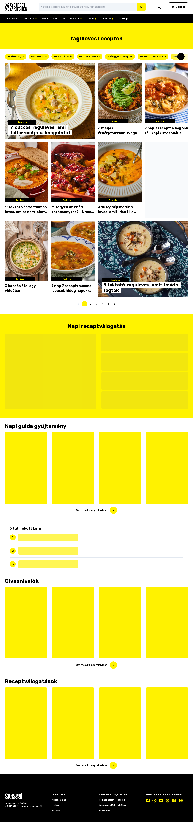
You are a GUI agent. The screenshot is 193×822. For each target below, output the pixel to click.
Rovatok (76, 18)
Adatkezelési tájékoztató (113, 794)
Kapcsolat (104, 811)
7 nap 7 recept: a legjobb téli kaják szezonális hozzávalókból (166, 130)
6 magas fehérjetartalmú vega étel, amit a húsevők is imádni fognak (118, 130)
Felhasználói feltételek (112, 800)
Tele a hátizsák (63, 56)
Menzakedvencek (89, 56)
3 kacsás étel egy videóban (20, 288)
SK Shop (123, 18)
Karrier (56, 811)
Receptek (30, 18)
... (96, 303)
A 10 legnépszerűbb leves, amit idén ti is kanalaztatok (115, 209)
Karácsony (13, 18)
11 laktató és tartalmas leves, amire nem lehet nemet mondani (26, 209)
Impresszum (59, 794)
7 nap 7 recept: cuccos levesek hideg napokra (71, 288)
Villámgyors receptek (120, 56)
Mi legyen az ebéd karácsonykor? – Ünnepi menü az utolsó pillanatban (73, 209)
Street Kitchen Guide (53, 18)
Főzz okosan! (39, 56)
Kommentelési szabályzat (113, 805)
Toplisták (107, 18)
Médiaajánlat (59, 800)
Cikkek (91, 18)
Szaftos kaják (15, 56)
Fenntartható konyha (153, 56)
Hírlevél (56, 805)
